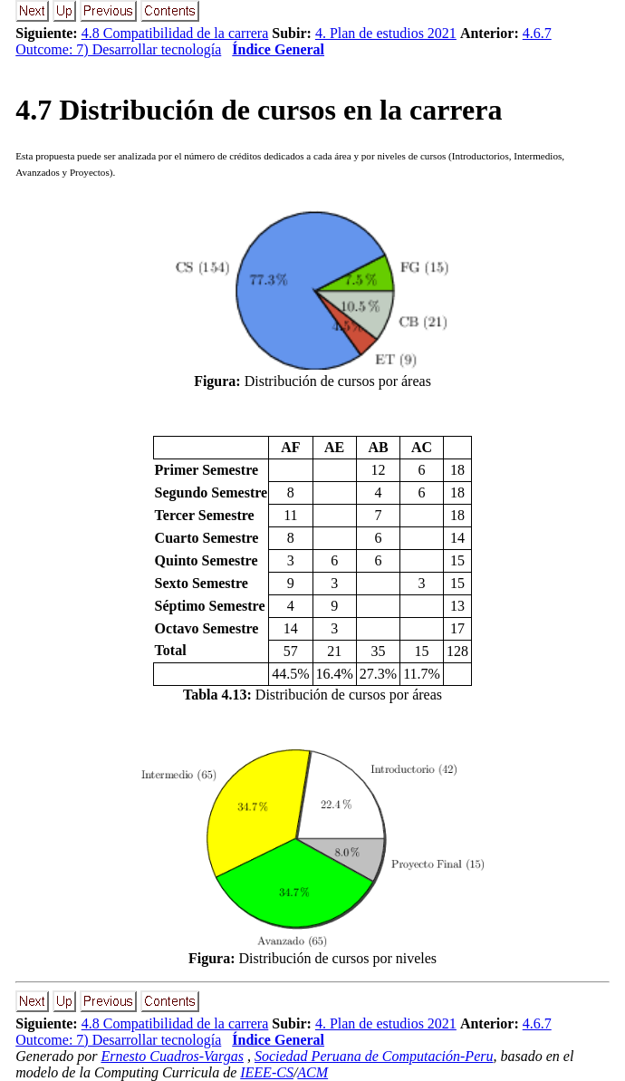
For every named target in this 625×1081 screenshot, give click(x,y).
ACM (312, 1072)
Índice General (278, 49)
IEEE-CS (266, 1072)
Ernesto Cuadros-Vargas (172, 1056)
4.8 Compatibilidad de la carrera (175, 33)
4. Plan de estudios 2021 (386, 33)
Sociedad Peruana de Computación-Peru (374, 1056)
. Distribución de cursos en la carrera (258, 109)
